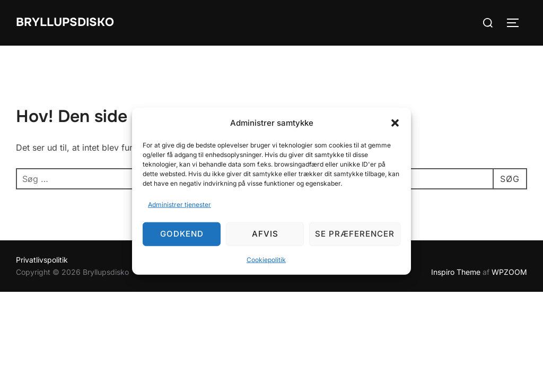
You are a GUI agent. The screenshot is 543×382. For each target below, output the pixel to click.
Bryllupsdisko (65, 22)
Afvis (265, 234)
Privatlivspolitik (42, 259)
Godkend (182, 234)
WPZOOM (509, 271)
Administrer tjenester (179, 205)
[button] (395, 122)
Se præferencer (355, 234)
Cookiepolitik (266, 260)
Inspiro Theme (455, 271)
